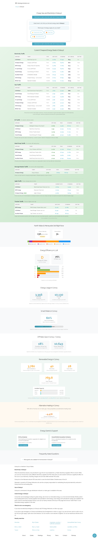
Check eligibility (23, 445)
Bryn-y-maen (35, 527)
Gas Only (49, 32)
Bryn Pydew (35, 522)
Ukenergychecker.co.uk (22, 3)
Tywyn (16, 530)
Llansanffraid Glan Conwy (74, 522)
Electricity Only (37, 32)
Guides (32, 535)
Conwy (69, 530)
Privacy (49, 535)
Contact (65, 535)
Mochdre (17, 522)
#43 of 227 (45, 398)
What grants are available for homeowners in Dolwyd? (38, 459)
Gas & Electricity (38, 36)
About (24, 535)
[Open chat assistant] (95, 536)
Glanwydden (53, 527)
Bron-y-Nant (18, 527)
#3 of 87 (53, 398)
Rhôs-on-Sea (35, 530)
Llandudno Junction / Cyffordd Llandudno (55, 523)
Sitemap (73, 535)
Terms (56, 535)
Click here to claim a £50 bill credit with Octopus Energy (49, 17)
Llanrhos (52, 530)
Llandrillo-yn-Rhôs (72, 527)
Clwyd (17, 6)
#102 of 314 (36, 398)
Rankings (40, 535)
